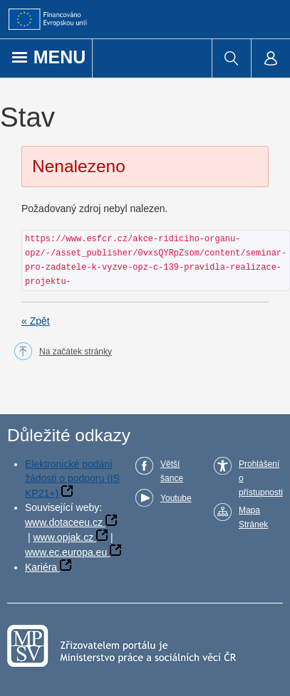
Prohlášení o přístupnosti (261, 478)
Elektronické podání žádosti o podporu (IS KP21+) (72, 478)
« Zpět (35, 321)
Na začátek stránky (75, 352)
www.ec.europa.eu (66, 552)
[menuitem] (231, 58)
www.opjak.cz (63, 537)
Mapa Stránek (253, 517)
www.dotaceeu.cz (64, 522)
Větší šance (171, 471)
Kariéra (41, 567)
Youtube (176, 498)
